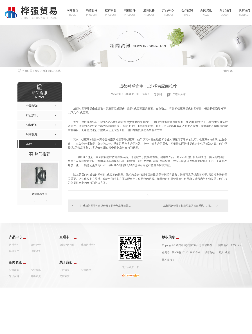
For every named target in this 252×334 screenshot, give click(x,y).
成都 (227, 252)
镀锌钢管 (36, 244)
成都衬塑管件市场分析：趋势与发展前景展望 (108, 205)
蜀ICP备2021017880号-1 (186, 252)
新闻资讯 (47, 70)
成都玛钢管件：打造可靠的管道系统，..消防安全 (190, 205)
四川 (221, 252)
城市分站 (210, 252)
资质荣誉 (64, 276)
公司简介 (64, 270)
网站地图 (223, 245)
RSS (233, 245)
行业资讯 (36, 270)
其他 (57, 70)
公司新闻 (14, 270)
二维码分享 (179, 94)
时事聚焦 (36, 276)
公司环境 (86, 270)
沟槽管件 (14, 244)
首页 (37, 70)
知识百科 (14, 276)
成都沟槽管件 (88, 244)
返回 (228, 70)
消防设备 (36, 251)
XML (240, 245)
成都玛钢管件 (39, 194)
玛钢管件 (14, 251)
